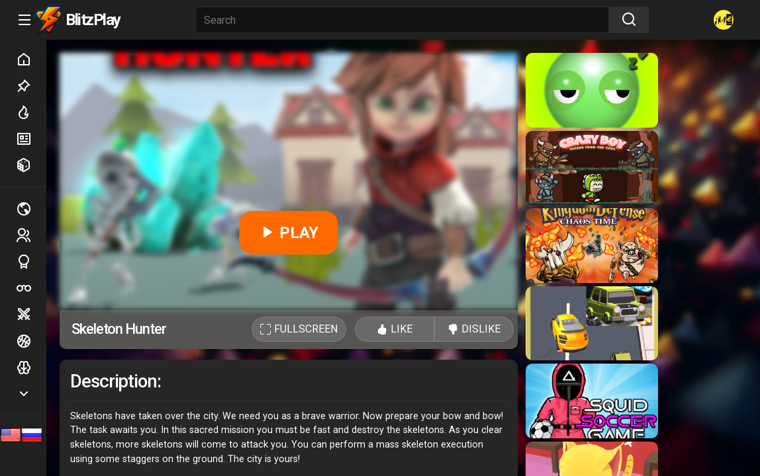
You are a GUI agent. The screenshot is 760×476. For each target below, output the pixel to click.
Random (31, 165)
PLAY (289, 232)
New (31, 139)
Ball (31, 341)
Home (31, 59)
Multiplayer (31, 209)
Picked (31, 86)
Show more (31, 394)
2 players (31, 235)
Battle (31, 315)
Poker (31, 288)
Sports (31, 262)
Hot (31, 112)
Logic (31, 367)
